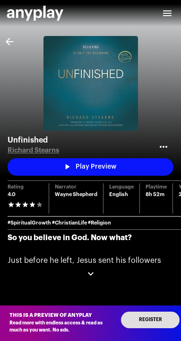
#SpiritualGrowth (29, 222)
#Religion (99, 222)
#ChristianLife (69, 222)
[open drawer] (167, 13)
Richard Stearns (33, 150)
